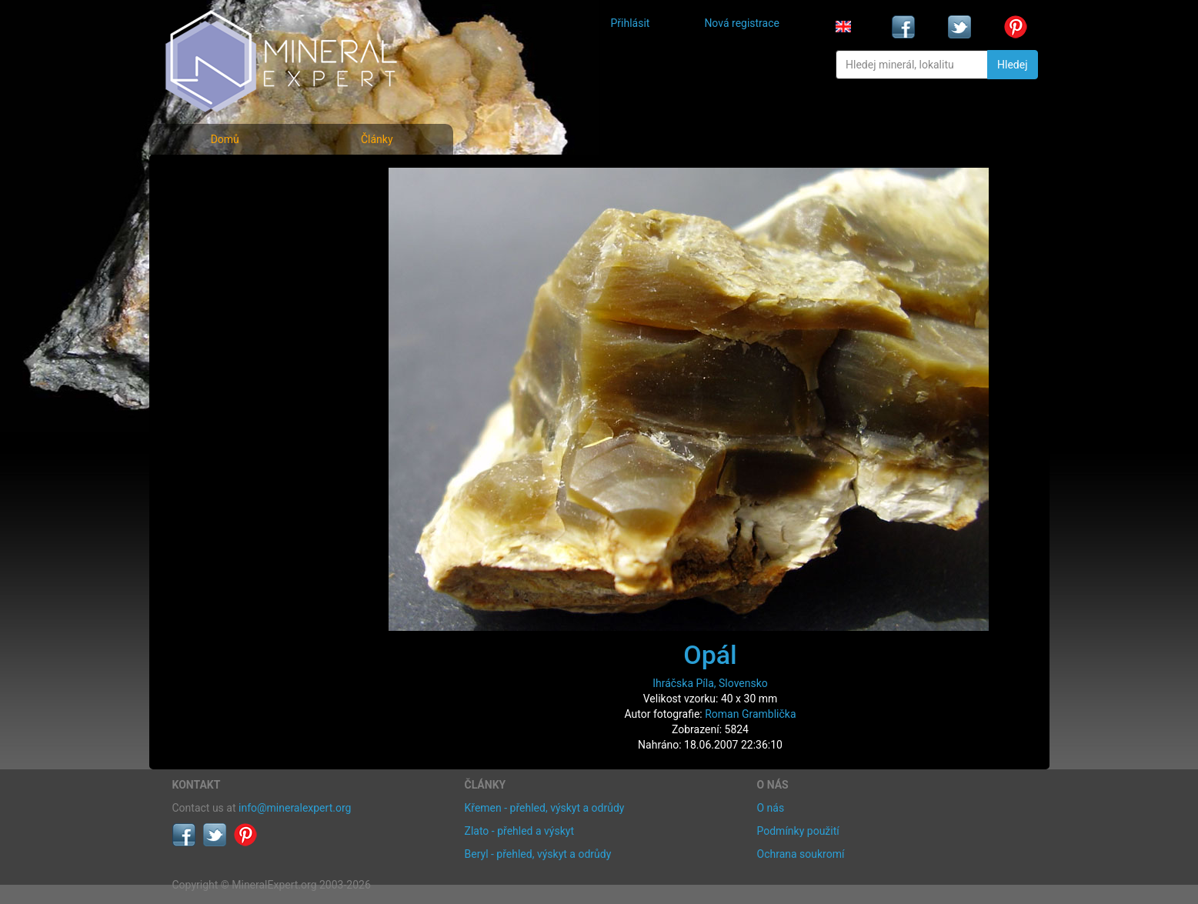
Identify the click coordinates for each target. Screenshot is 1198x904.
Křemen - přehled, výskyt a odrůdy (545, 808)
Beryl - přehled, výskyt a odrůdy (538, 854)
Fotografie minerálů (233, 177)
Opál (710, 654)
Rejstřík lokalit (217, 279)
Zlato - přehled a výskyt (519, 831)
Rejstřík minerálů (225, 211)
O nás (771, 808)
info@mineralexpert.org (295, 808)
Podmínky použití (798, 831)
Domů (225, 139)
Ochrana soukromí (801, 854)
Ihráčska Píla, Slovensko (710, 683)
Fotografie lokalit (225, 245)
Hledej (1012, 64)
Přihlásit (630, 23)
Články (377, 139)
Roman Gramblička (750, 714)
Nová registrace (741, 23)
